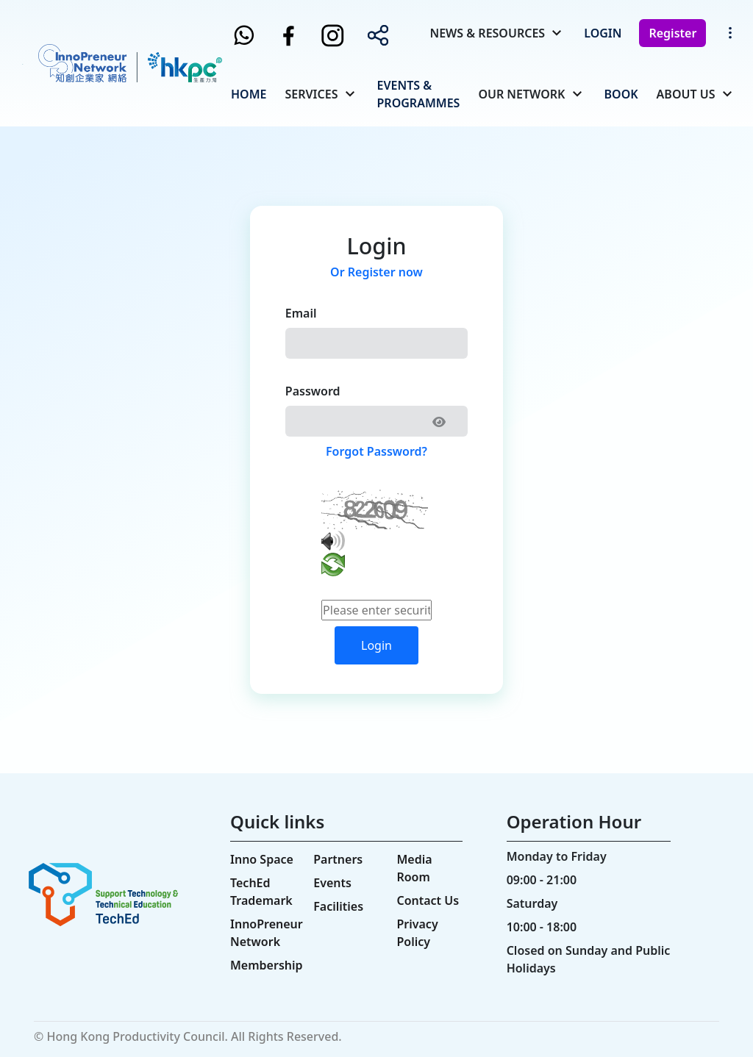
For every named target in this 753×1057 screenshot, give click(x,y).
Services (311, 94)
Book (621, 94)
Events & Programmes (418, 94)
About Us (686, 94)
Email (301, 313)
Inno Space (261, 859)
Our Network (521, 94)
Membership (266, 965)
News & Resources (487, 33)
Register (672, 33)
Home (248, 94)
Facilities (338, 906)
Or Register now (376, 272)
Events (332, 883)
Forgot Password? (376, 451)
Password (312, 391)
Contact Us (427, 900)
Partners (338, 859)
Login (602, 33)
